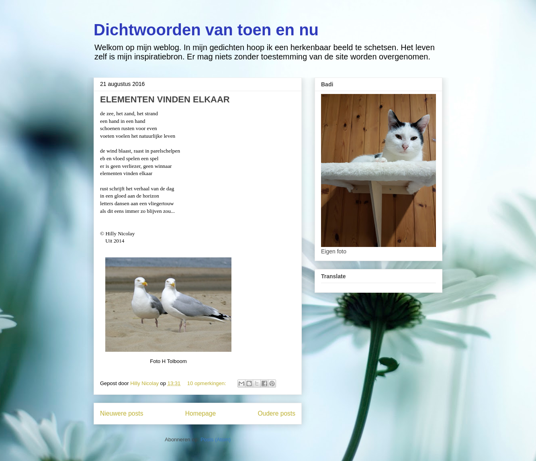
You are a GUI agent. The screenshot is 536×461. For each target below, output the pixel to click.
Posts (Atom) (215, 440)
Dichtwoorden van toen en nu (206, 30)
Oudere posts (276, 413)
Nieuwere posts (121, 413)
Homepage (200, 413)
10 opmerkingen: (207, 383)
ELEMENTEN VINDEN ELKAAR (165, 99)
